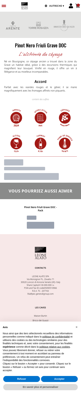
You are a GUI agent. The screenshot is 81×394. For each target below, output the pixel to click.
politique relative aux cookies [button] (54, 346)
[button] (76, 327)
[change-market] (54, 5)
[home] (24, 5)
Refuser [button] (21, 379)
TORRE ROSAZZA (38, 25)
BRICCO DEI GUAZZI (64, 25)
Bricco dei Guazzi (41, 320)
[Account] (71, 5)
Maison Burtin (40, 315)
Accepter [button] (59, 379)
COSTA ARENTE (13, 25)
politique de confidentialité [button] (56, 336)
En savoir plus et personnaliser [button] (40, 387)
